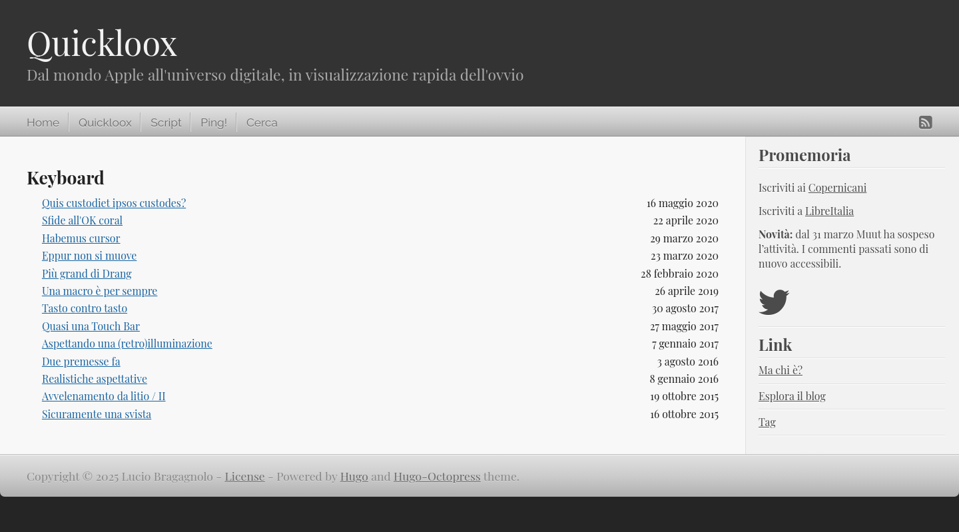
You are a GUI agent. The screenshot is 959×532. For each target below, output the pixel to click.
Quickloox (102, 42)
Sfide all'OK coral (82, 220)
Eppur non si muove (89, 255)
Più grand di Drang (87, 273)
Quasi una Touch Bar (91, 326)
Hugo (354, 475)
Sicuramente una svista (96, 414)
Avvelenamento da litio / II (104, 396)
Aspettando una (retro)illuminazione (127, 343)
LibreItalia (829, 211)
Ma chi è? (780, 370)
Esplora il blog (792, 396)
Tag (767, 422)
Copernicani (837, 187)
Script (166, 122)
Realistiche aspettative (94, 379)
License (244, 475)
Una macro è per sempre (100, 291)
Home (43, 122)
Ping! (213, 122)
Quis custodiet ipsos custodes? (114, 203)
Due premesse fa (81, 361)
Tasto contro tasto (84, 308)
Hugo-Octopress (437, 475)
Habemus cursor (81, 238)
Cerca (262, 122)
